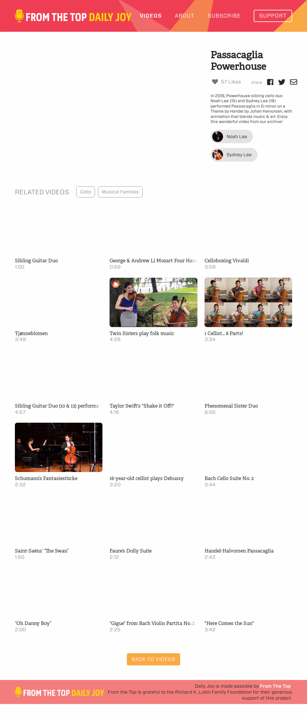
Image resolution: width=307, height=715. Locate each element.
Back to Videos (153, 659)
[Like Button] (215, 81)
